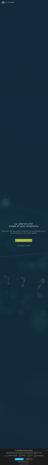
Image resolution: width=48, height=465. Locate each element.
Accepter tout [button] (19, 459)
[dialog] (24, 457)
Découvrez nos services (22, 240)
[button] (15, 2)
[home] (8, 2)
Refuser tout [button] (29, 459)
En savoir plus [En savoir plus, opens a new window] (39, 453)
